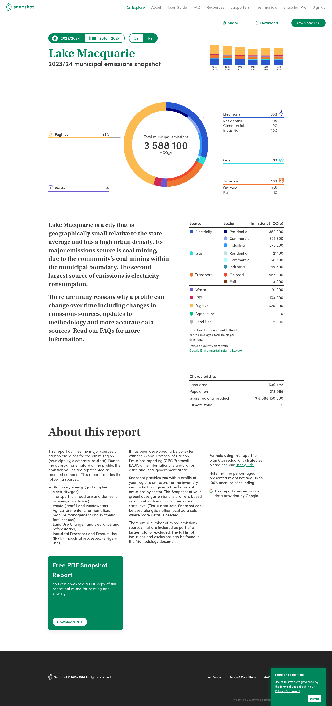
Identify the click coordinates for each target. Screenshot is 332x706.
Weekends (256, 699)
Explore (136, 7)
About (156, 7)
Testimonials (266, 7)
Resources (215, 7)
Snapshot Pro (294, 7)
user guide (245, 464)
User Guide (177, 7)
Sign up (319, 7)
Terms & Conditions (243, 677)
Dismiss (314, 698)
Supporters (240, 7)
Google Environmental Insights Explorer (216, 350)
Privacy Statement (287, 691)
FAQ (196, 7)
